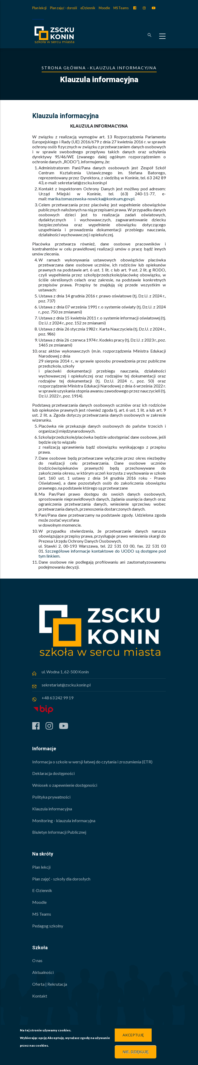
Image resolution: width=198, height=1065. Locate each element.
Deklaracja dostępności (53, 773)
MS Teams (121, 8)
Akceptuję (133, 1035)
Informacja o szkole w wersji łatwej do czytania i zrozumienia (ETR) (92, 761)
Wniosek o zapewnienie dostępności (64, 785)
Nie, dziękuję (135, 1052)
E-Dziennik (42, 890)
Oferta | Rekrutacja (49, 984)
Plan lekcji (39, 8)
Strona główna (64, 67)
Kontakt (39, 995)
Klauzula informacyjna (52, 808)
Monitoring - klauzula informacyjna (63, 820)
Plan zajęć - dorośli (63, 8)
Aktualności (43, 972)
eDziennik (87, 8)
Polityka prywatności (51, 796)
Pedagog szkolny (47, 925)
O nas (37, 960)
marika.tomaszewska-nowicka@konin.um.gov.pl (91, 198)
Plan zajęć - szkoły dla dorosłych (61, 878)
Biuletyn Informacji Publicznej (59, 832)
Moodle (104, 8)
